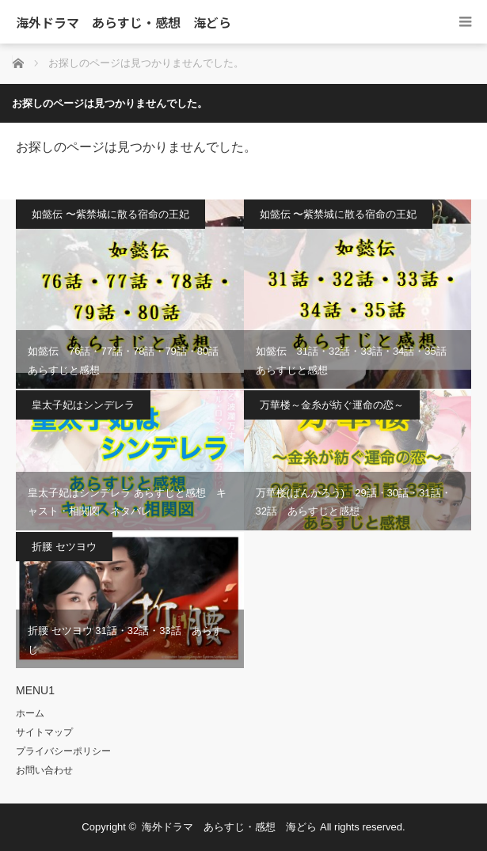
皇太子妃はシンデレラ (83, 405)
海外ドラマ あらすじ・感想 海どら (123, 22)
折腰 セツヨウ (64, 547)
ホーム (30, 713)
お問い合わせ (44, 770)
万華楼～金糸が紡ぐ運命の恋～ (332, 405)
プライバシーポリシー (63, 751)
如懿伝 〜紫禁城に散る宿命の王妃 (110, 214)
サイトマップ (44, 732)
